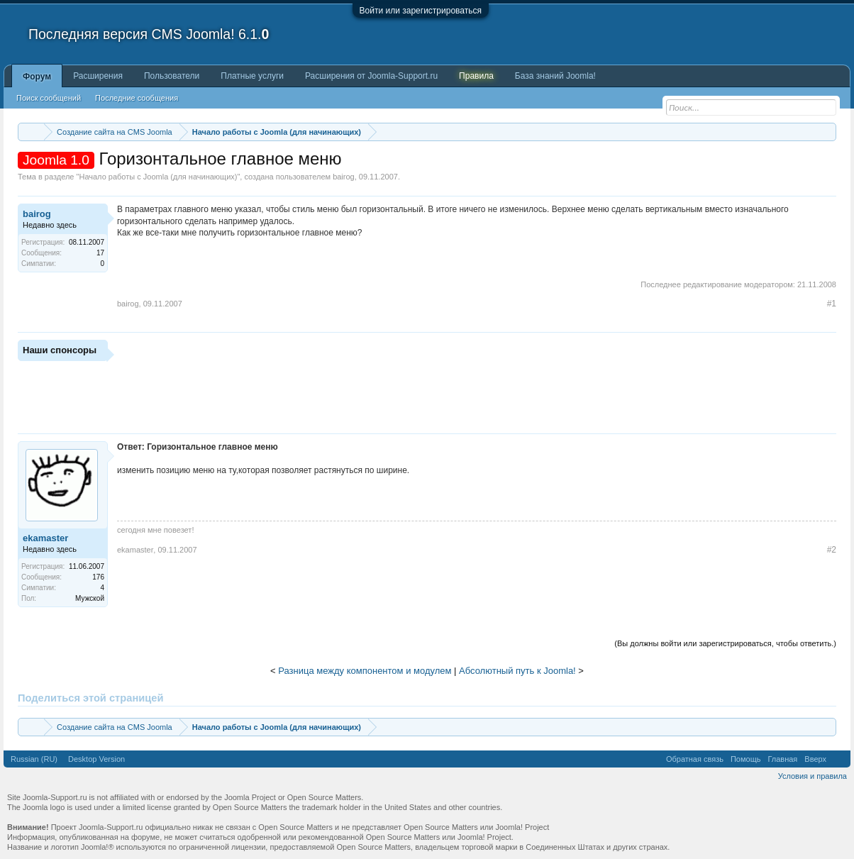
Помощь (746, 759)
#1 (831, 304)
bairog (344, 176)
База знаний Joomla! (555, 76)
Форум (37, 77)
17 (100, 253)
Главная (782, 759)
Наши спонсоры (59, 350)
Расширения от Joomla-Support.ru (371, 76)
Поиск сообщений (48, 98)
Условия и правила (812, 776)
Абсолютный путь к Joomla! (517, 670)
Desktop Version (96, 759)
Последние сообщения (136, 98)
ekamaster (45, 538)
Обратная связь (694, 759)
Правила (476, 76)
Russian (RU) (34, 759)
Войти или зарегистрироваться (421, 11)
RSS (838, 759)
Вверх (815, 759)
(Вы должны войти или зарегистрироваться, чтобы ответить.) (725, 643)
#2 (831, 550)
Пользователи (171, 76)
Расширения (98, 76)
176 (98, 577)
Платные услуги (252, 76)
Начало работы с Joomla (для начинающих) (158, 176)
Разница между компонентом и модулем (364, 670)
